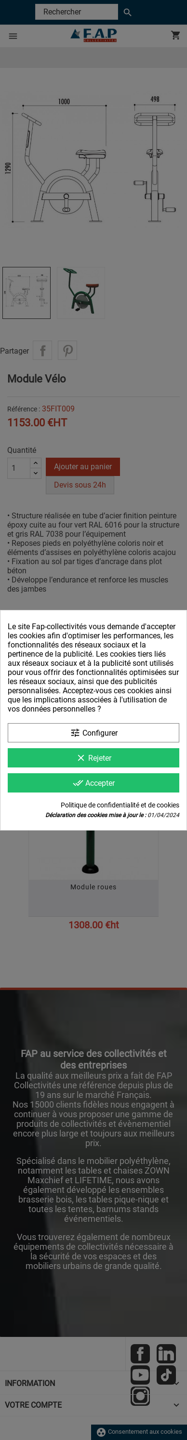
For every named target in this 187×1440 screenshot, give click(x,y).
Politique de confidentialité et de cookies (120, 805)
